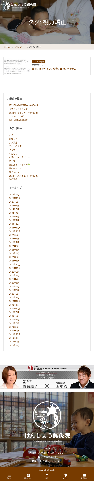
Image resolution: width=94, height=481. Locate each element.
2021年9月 (14, 271)
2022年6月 (14, 246)
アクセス (66, 476)
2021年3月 (14, 290)
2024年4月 (14, 212)
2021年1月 (14, 297)
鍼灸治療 (13, 179)
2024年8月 (14, 209)
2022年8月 (14, 238)
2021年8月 (14, 275)
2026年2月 (14, 194)
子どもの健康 (38, 61)
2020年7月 (14, 319)
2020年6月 (14, 323)
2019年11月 (14, 337)
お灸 (11, 135)
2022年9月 (14, 234)
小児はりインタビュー (19, 157)
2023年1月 (14, 220)
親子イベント (15, 171)
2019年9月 (14, 341)
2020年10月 (14, 308)
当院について (28, 476)
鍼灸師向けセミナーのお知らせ (23, 112)
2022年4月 (14, 253)
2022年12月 (14, 223)
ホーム (7, 46)
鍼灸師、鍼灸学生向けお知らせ (23, 175)
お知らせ (13, 138)
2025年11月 (14, 198)
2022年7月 (14, 242)
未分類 (12, 160)
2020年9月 (14, 312)
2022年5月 (14, 249)
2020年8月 (14, 315)
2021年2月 (14, 293)
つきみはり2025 (16, 116)
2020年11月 (14, 304)
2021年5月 (14, 286)
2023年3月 (14, 216)
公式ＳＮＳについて (18, 109)
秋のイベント (15, 168)
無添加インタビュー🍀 (19, 164)
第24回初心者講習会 (18, 119)
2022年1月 (14, 260)
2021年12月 (14, 264)
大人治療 (13, 142)
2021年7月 (14, 279)
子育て (12, 149)
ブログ (18, 46)
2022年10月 (14, 231)
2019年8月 (14, 345)
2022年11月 (14, 227)
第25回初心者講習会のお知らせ (23, 105)
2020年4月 (14, 330)
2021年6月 (14, 282)
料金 (46, 476)
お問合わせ (84, 476)
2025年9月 (14, 201)
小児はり (13, 153)
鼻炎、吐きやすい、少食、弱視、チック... (54, 68)
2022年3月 (14, 256)
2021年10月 (14, 268)
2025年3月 (14, 205)
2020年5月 (14, 326)
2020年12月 (14, 301)
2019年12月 (14, 334)
